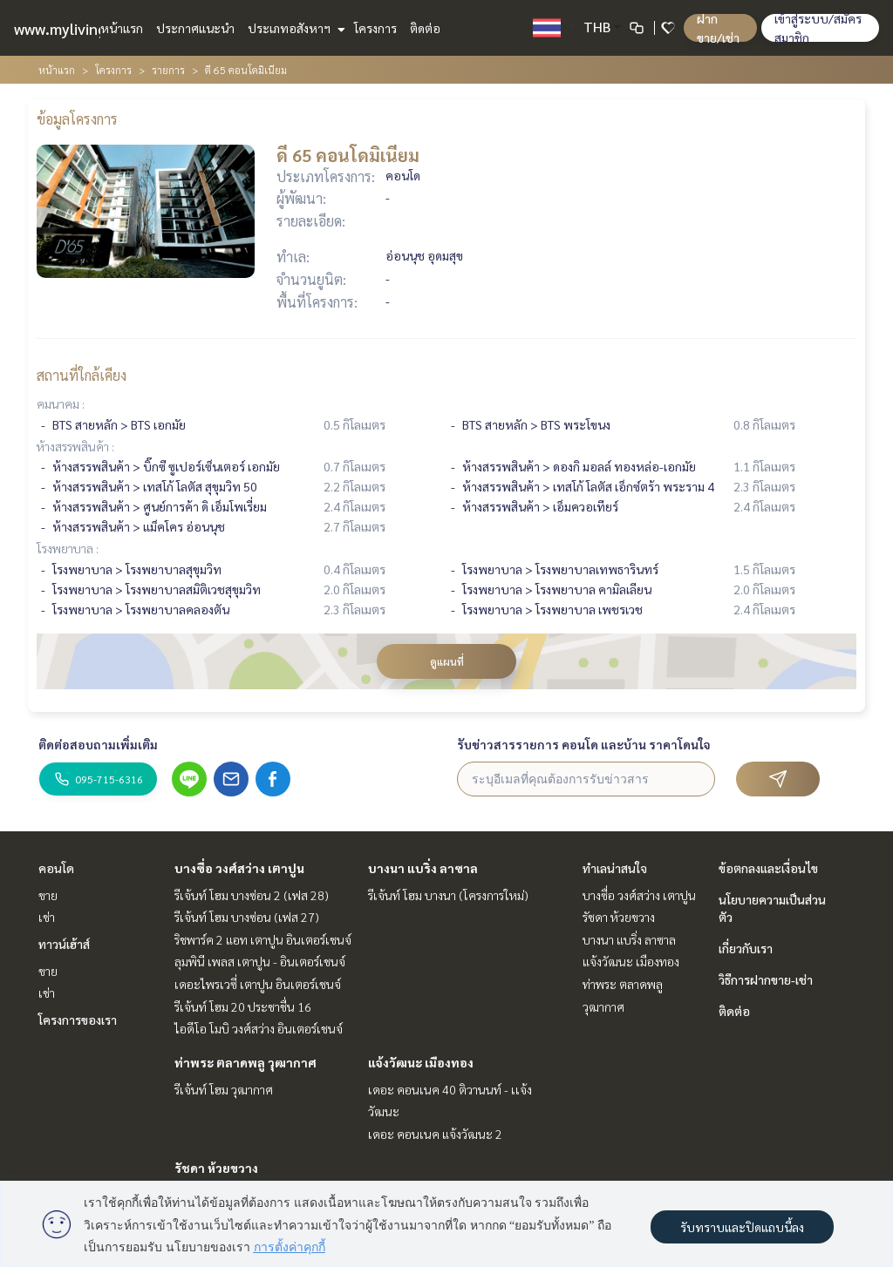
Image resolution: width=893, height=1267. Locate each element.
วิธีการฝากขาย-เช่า (766, 979)
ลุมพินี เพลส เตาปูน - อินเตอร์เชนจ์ (259, 961)
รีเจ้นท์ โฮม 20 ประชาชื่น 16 (242, 1006)
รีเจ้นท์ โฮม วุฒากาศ (223, 1089)
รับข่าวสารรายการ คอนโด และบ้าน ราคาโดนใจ (584, 744)
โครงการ (375, 28)
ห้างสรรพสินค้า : (75, 446)
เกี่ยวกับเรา (746, 948)
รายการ (168, 70)
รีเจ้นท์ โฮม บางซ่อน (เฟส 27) (246, 917)
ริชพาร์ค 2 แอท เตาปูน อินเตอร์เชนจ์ (262, 939)
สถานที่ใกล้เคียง (81, 375)
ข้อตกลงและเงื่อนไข (768, 868)
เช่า (46, 917)
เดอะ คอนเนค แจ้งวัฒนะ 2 (435, 1134)
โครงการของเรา (77, 1019)
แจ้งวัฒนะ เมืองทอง (421, 1062)
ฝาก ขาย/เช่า (718, 27)
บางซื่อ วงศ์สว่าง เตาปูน (239, 868)
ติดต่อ (425, 28)
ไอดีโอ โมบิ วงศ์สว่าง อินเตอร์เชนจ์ (258, 1028)
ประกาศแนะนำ (195, 28)
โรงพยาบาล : (68, 548)
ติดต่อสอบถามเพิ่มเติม (98, 744)
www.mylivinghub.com (90, 28)
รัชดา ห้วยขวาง (216, 1168)
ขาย (48, 895)
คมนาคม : (61, 403)
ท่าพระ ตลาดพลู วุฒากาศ (245, 1062)
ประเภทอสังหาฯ (294, 28)
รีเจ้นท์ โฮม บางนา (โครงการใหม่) (448, 895)
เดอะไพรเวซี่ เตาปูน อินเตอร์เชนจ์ (257, 984)
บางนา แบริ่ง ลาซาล (423, 868)
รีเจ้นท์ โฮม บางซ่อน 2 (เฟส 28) (251, 895)
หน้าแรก (121, 28)
